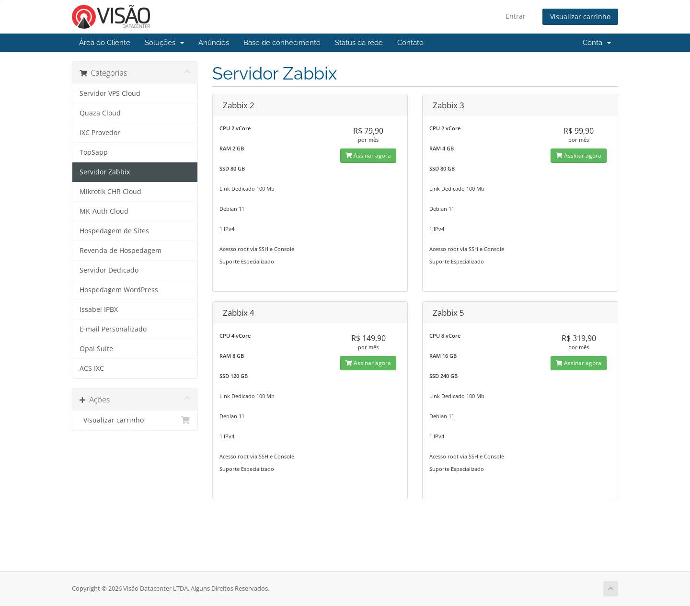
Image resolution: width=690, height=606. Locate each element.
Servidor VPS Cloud (110, 93)
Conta (597, 42)
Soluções (164, 42)
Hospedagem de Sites (114, 231)
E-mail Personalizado (113, 329)
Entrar (516, 16)
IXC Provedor (100, 132)
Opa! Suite (96, 348)
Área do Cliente (104, 42)
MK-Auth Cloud (104, 211)
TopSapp (94, 152)
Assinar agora (368, 155)
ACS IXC (92, 368)
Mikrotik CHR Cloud (110, 191)
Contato (410, 42)
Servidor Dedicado (109, 270)
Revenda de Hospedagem (120, 250)
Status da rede (359, 42)
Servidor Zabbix (105, 172)
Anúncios (213, 42)
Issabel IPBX (99, 309)
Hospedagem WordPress (119, 290)
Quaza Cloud (100, 113)
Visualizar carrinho (580, 16)
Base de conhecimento (282, 42)
